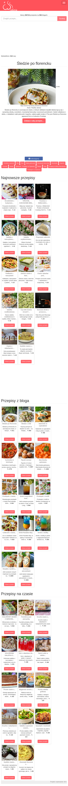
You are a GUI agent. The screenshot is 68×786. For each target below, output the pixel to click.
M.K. (65, 782)
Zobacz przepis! (9, 216)
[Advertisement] (34, 38)
